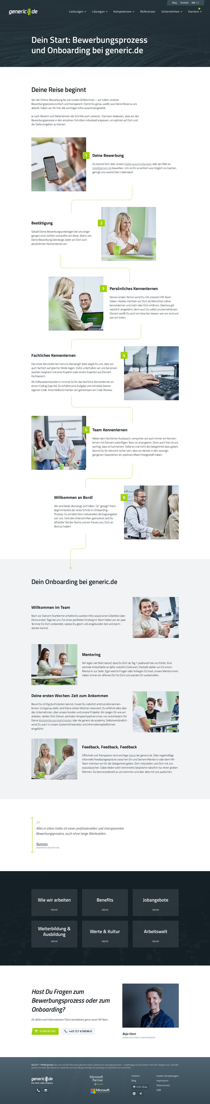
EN (197, 2)
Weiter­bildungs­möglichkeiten (55, 720)
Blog (134, 1080)
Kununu (42, 844)
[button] (77, 12)
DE (193, 2)
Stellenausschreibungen (138, 164)
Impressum (163, 1080)
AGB (159, 1090)
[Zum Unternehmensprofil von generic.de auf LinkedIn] (134, 1093)
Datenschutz (163, 1085)
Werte (132, 755)
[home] (23, 11)
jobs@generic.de (102, 168)
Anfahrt (136, 1076)
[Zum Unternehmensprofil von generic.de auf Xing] (140, 1093)
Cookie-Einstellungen (168, 1076)
